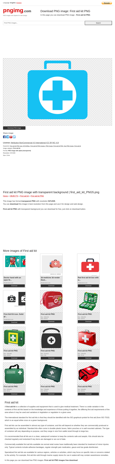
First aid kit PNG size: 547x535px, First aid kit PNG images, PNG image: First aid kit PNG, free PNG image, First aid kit (45, 146)
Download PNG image (14, 128)
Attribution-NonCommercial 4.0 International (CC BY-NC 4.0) (35, 143)
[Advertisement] (57, 42)
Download (14, 286)
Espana (19, 3)
